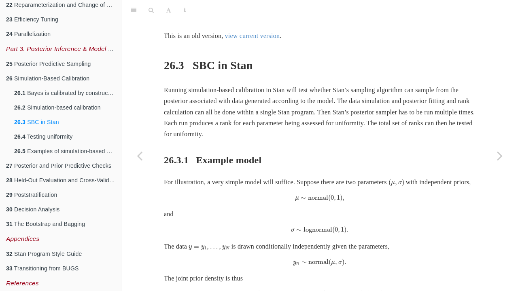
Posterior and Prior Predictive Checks (58, 165)
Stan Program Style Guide (44, 254)
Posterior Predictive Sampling (48, 64)
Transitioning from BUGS (42, 268)
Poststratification (31, 195)
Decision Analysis (32, 209)
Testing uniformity (43, 136)
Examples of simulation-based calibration (67, 151)
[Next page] (500, 155)
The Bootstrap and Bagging (45, 224)
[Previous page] (139, 155)
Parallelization (28, 34)
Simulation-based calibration (57, 107)
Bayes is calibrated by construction (65, 93)
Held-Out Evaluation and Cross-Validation (63, 180)
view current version (252, 15)
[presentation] (396, 162)
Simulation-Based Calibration (47, 78)
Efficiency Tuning (32, 19)
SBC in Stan (36, 122)
